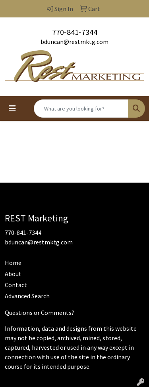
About (13, 274)
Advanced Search (27, 296)
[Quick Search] (81, 108)
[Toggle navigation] (12, 108)
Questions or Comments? (39, 312)
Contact (16, 285)
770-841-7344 (74, 32)
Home (13, 263)
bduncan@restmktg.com (74, 42)
